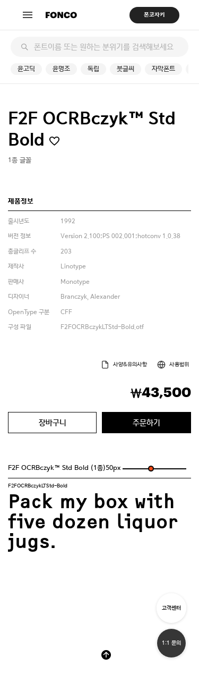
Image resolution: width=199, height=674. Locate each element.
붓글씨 (125, 69)
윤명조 (61, 69)
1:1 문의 (171, 642)
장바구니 (52, 422)
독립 (93, 69)
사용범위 (179, 364)
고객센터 (171, 607)
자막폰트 (163, 69)
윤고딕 (26, 69)
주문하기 (146, 422)
